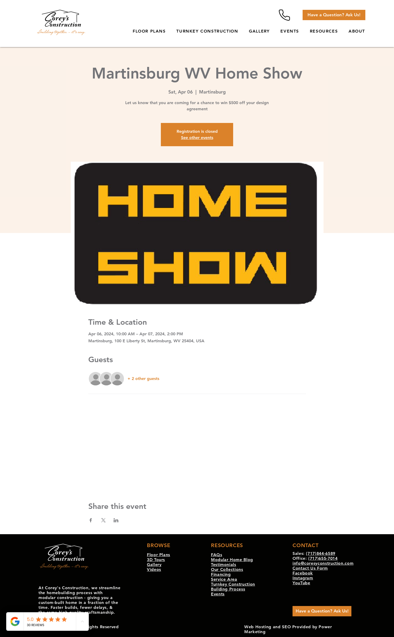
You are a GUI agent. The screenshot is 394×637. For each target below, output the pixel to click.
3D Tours (156, 559)
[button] (323, 31)
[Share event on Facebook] (90, 520)
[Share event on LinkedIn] (116, 520)
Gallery (154, 564)
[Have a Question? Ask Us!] (334, 15)
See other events (197, 137)
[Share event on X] (103, 520)
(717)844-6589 (320, 553)
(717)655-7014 (322, 558)
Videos (154, 569)
